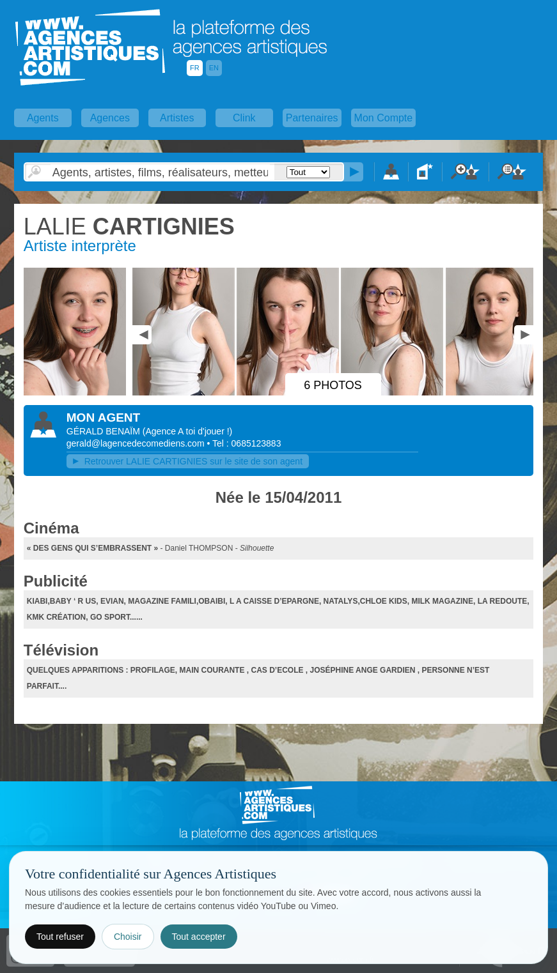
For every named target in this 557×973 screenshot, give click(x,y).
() (187, 431)
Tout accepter (199, 936)
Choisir (128, 936)
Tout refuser (60, 936)
